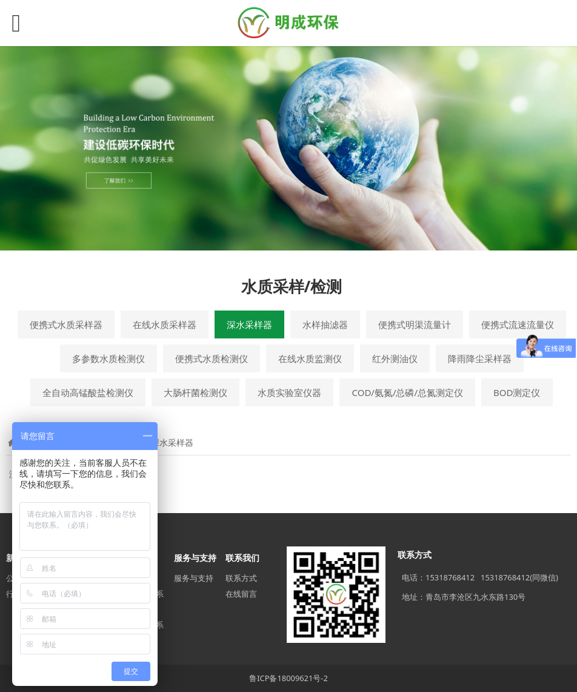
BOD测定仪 (516, 392)
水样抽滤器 (325, 324)
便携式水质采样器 (66, 324)
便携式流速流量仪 (517, 324)
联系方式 (241, 578)
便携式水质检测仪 (211, 358)
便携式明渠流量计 (414, 324)
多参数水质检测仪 (108, 358)
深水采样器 (249, 324)
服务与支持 (193, 578)
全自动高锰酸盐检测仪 (87, 392)
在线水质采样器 (164, 324)
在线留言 (241, 593)
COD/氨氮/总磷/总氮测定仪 (407, 392)
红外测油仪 (395, 358)
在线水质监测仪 (310, 358)
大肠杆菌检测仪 (195, 392)
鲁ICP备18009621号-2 (288, 678)
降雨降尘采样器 (480, 358)
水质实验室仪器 (289, 392)
